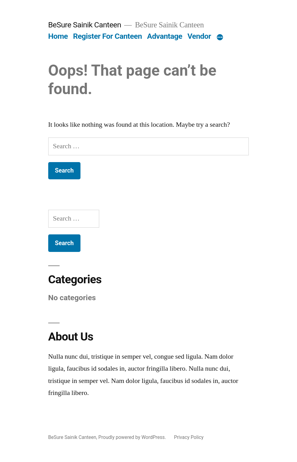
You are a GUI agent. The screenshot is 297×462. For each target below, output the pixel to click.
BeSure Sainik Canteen (84, 24)
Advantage (164, 36)
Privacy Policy (188, 437)
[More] (220, 37)
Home (58, 36)
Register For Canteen (107, 36)
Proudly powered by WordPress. (132, 437)
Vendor (199, 36)
